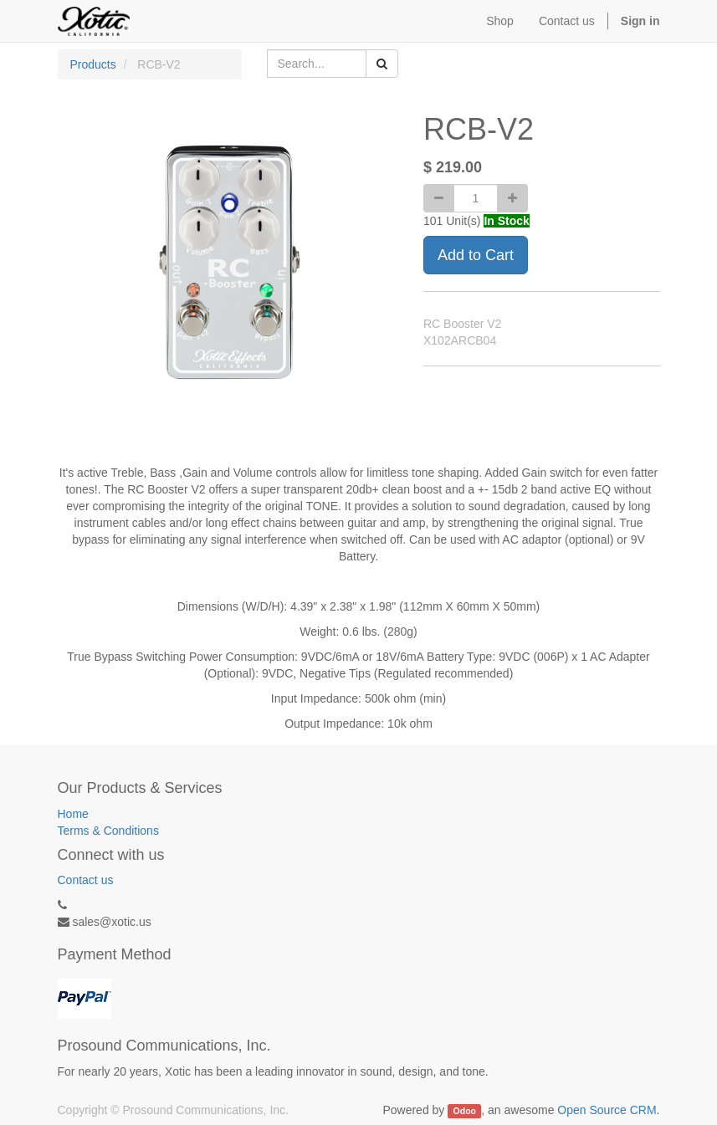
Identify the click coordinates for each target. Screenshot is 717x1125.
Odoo (464, 1111)
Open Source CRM (606, 1110)
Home (73, 814)
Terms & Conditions (108, 830)
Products (93, 64)
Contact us (86, 880)
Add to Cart (476, 255)
